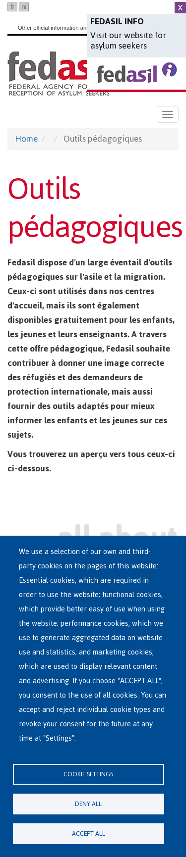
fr (12, 6)
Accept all (88, 833)
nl (23, 6)
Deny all (88, 804)
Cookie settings (88, 774)
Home (26, 138)
